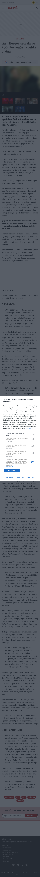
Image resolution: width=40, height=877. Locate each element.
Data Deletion (9, 477)
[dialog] (20, 438)
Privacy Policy (31, 477)
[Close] (36, 400)
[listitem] (20, 434)
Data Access (20, 477)
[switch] (32, 439)
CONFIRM (12, 470)
